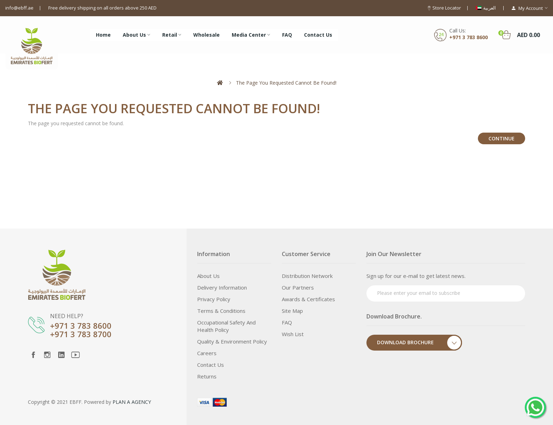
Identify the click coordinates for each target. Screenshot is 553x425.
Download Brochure (419, 343)
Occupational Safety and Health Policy (226, 326)
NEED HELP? (66, 316)
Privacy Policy (213, 299)
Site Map (292, 310)
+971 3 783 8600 (468, 37)
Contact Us (210, 364)
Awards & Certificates (308, 299)
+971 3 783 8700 (80, 334)
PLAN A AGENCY (132, 402)
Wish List (293, 334)
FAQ (287, 322)
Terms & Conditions (221, 310)
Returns (207, 376)
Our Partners (298, 287)
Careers (207, 353)
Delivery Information (222, 287)
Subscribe (506, 292)
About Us (208, 275)
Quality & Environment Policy (232, 341)
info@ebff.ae (19, 8)
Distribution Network (307, 275)
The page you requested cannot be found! (286, 82)
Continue (501, 138)
